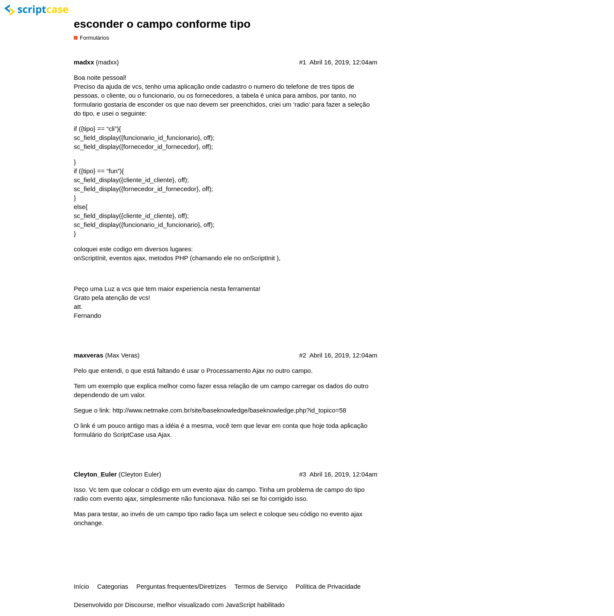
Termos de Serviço (261, 586)
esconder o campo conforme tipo (162, 23)
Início (81, 586)
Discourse (139, 604)
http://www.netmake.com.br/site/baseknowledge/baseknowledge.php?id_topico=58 (229, 410)
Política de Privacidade (328, 586)
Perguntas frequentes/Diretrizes (181, 586)
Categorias (112, 586)
